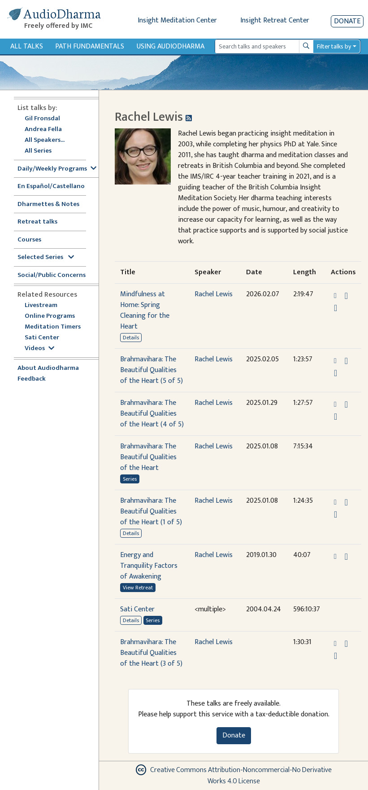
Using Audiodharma (170, 46)
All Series (38, 151)
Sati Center (42, 338)
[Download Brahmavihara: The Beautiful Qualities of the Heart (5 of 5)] (346, 361)
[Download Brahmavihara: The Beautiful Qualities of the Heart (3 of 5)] (346, 643)
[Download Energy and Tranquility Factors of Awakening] (346, 556)
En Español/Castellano (51, 186)
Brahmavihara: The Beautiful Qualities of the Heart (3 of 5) (151, 653)
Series (130, 478)
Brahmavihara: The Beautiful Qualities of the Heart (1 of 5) (151, 511)
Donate (347, 21)
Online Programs (50, 316)
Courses (29, 240)
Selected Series (45, 257)
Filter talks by (334, 46)
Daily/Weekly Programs (56, 169)
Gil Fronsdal (42, 119)
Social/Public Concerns (51, 275)
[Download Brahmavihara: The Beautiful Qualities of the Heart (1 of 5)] (346, 502)
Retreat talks (37, 222)
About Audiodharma (48, 368)
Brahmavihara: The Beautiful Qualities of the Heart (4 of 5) (152, 413)
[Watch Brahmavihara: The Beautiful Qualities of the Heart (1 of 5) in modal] (335, 514)
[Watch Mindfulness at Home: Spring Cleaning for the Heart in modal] (335, 308)
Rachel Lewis (214, 294)
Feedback (31, 379)
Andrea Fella (43, 129)
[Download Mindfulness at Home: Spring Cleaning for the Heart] (346, 296)
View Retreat (138, 587)
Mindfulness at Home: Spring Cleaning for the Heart (144, 310)
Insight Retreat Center (274, 20)
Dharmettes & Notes (48, 204)
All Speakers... (45, 140)
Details (131, 337)
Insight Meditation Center (177, 20)
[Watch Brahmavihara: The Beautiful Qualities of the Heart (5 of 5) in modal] (335, 373)
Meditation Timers (53, 327)
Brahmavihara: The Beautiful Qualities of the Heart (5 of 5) (151, 370)
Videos (39, 348)
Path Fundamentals (89, 46)
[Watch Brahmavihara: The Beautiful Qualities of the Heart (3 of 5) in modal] (335, 656)
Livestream (41, 305)
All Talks (26, 46)
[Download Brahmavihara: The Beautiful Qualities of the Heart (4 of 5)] (346, 404)
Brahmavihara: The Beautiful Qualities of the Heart (148, 457)
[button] (336, 296)
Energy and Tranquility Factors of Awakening (149, 566)
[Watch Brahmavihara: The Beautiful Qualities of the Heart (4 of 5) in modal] (335, 416)
